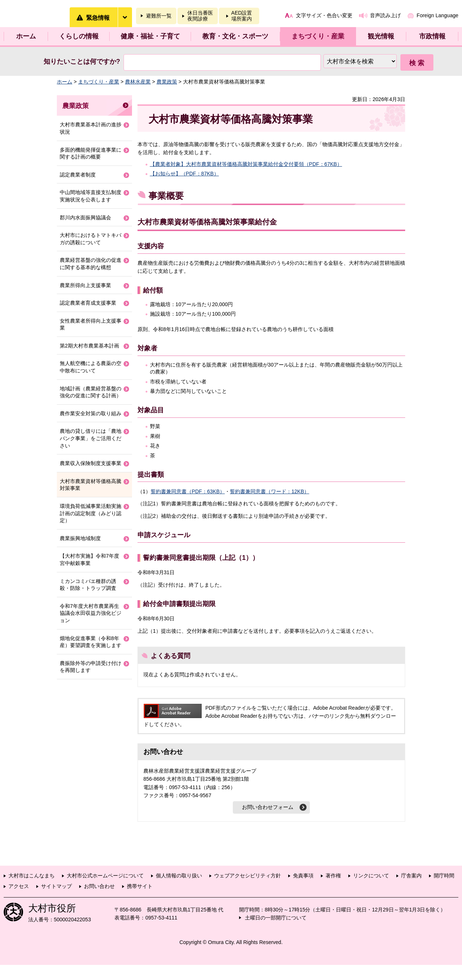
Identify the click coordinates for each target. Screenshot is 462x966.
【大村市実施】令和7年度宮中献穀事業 (89, 559)
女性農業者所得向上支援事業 (90, 324)
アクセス (18, 887)
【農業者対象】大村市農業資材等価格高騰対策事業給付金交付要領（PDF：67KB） (246, 164)
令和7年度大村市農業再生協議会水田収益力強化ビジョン (90, 613)
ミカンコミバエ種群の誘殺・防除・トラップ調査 (88, 584)
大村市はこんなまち (31, 877)
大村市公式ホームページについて (105, 877)
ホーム (26, 36)
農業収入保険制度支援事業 (90, 463)
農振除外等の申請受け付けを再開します (90, 666)
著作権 (333, 877)
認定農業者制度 (78, 175)
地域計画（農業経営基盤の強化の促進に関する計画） (90, 392)
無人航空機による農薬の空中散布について (90, 367)
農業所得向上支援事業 (85, 285)
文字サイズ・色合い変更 (324, 15)
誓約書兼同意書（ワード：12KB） (269, 491)
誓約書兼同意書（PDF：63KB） (188, 491)
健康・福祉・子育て (150, 36)
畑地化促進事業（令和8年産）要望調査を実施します (90, 642)
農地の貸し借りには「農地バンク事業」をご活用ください (90, 438)
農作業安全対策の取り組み (90, 413)
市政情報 (432, 36)
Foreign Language (437, 15)
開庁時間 (444, 877)
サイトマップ (56, 887)
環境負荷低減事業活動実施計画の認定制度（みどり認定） (90, 513)
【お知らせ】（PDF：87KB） (184, 174)
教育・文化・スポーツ (235, 36)
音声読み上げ (385, 15)
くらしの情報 (79, 36)
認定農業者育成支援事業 (88, 303)
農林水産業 (138, 82)
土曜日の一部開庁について (276, 919)
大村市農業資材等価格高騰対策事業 (90, 484)
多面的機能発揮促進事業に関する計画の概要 (90, 153)
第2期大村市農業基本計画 (89, 346)
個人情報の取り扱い (179, 877)
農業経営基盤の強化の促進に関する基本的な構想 (90, 263)
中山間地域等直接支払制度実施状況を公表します (90, 196)
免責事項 (303, 877)
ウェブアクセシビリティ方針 (247, 877)
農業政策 (167, 82)
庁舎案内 (411, 877)
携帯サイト (140, 887)
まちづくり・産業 (318, 36)
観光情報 (381, 36)
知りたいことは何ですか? (82, 61)
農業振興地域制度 (80, 538)
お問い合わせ (99, 887)
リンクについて (371, 877)
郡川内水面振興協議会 (85, 217)
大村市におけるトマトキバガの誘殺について (90, 238)
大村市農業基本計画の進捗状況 (90, 128)
